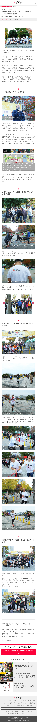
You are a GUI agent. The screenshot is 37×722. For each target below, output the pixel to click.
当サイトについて (9, 711)
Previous (4, 303)
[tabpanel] (18, 304)
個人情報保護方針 (12, 713)
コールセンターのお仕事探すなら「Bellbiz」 (18, 652)
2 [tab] (20, 315)
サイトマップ (29, 711)
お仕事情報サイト (23, 713)
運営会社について (19, 711)
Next (33, 303)
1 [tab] (17, 315)
